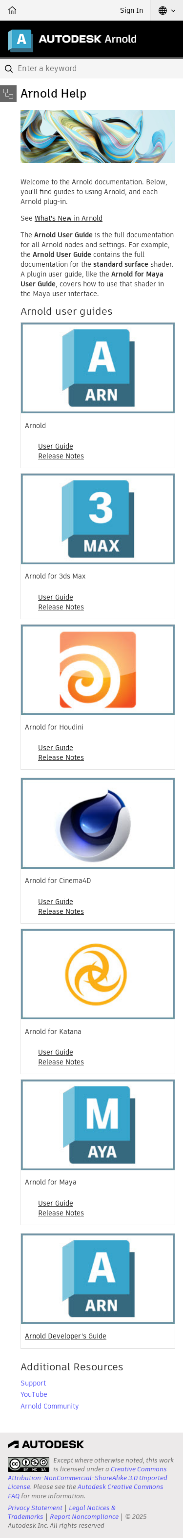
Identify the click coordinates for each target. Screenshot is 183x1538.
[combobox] (91, 68)
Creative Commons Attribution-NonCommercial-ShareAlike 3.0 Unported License (87, 1477)
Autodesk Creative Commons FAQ (85, 1491)
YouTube (33, 1394)
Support (33, 1383)
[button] (167, 10)
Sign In (131, 10)
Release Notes (61, 456)
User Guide (55, 446)
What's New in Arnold (68, 218)
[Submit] (10, 68)
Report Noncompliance (84, 1516)
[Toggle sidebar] (8, 93)
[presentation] (28, 1464)
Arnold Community (49, 1406)
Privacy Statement (35, 1508)
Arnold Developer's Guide (65, 1336)
